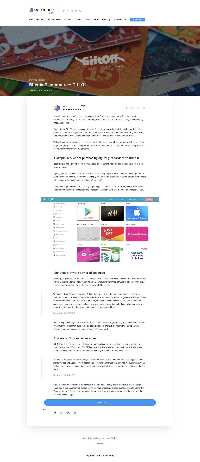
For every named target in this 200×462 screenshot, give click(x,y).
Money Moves (120, 19)
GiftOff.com (75, 391)
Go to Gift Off (100, 402)
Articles (77, 19)
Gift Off (57, 116)
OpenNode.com (36, 19)
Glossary (106, 19)
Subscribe (137, 19)
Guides (67, 19)
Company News (54, 19)
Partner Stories (92, 19)
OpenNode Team (72, 109)
